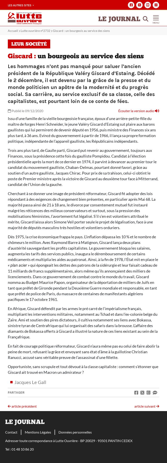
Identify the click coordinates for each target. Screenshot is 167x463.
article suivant (146, 406)
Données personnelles (75, 432)
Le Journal (119, 19)
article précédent (22, 406)
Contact (11, 432)
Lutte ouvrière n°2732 (35, 31)
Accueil (13, 31)
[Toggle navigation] (155, 18)
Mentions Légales (38, 432)
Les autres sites (20, 5)
